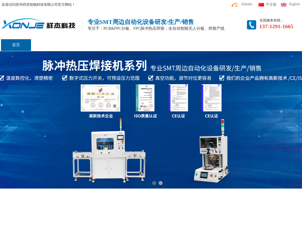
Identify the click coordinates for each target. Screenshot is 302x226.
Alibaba (246, 4)
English (294, 4)
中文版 (271, 4)
